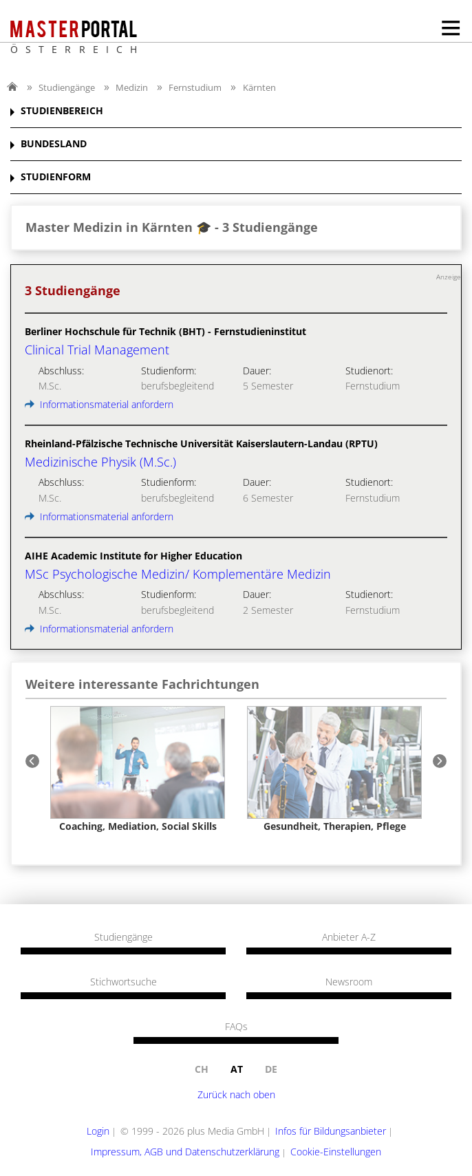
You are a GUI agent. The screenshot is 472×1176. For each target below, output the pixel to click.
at (236, 1069)
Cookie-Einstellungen (335, 1151)
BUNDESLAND (54, 144)
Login (98, 1130)
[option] (137, 769)
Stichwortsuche (123, 982)
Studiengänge (67, 87)
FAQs (236, 1026)
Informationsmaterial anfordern (99, 404)
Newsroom (348, 982)
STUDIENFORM (56, 177)
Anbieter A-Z (349, 937)
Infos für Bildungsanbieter (330, 1130)
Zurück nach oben (236, 1094)
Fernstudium (195, 87)
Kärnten (259, 87)
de (271, 1069)
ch (201, 1069)
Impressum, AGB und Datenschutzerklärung (185, 1151)
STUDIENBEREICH (62, 111)
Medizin (132, 87)
